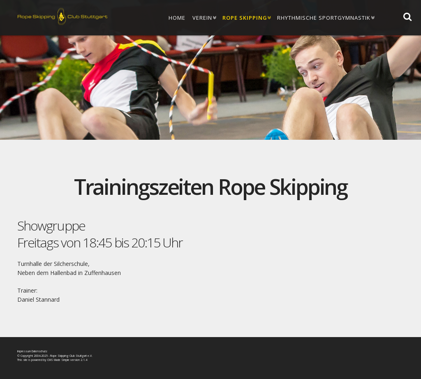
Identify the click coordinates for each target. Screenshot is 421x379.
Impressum (24, 351)
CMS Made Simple (58, 360)
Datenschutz (39, 351)
